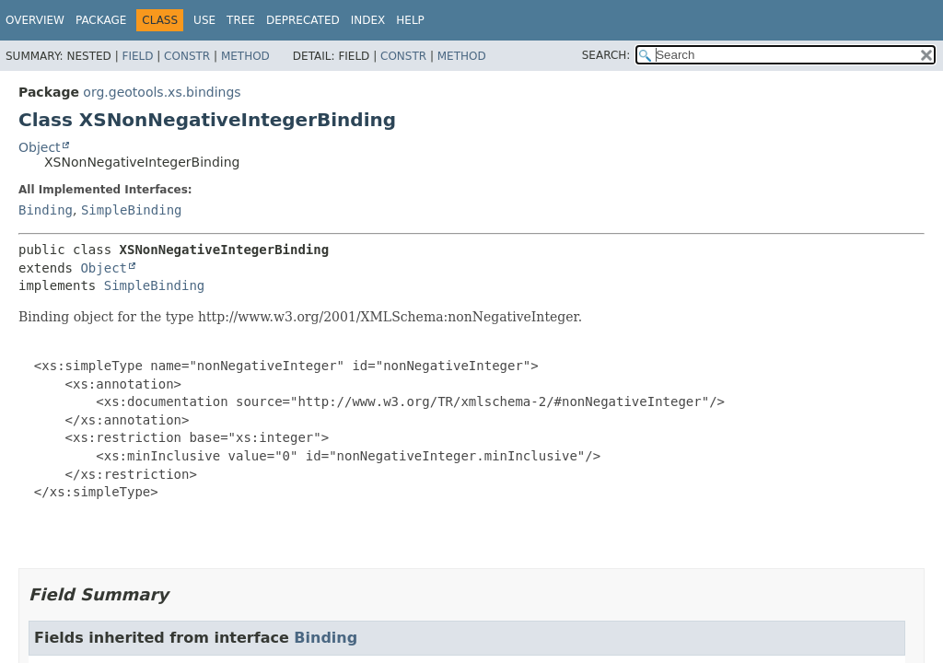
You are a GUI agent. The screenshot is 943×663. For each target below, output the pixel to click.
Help (410, 20)
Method (245, 56)
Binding (45, 210)
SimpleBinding (131, 210)
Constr (187, 56)
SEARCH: (606, 55)
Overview (35, 20)
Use (204, 20)
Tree (241, 20)
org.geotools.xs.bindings (161, 92)
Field (137, 56)
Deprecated (303, 20)
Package (101, 20)
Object (39, 147)
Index (368, 20)
